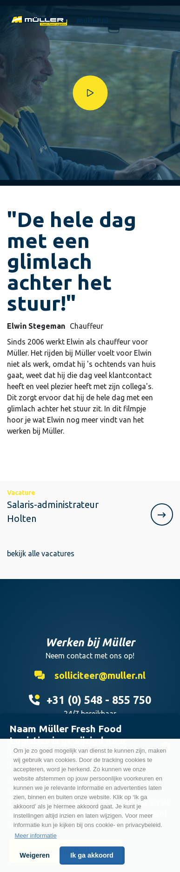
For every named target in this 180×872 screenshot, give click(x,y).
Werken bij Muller (38, 20)
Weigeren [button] (35, 855)
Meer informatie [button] (35, 835)
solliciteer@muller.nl (90, 675)
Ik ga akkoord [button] (91, 855)
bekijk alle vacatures (40, 553)
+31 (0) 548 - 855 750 (90, 700)
